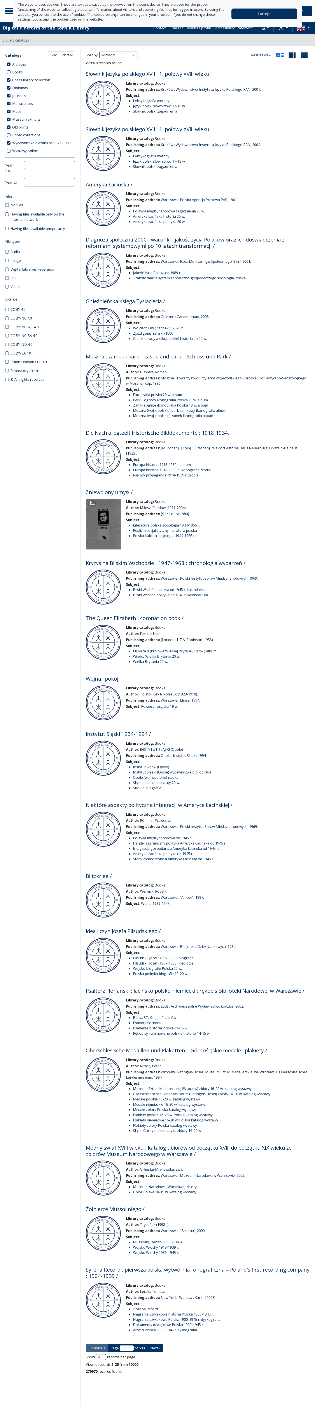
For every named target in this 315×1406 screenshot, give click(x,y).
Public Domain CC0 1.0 (28, 362)
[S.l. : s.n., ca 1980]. (175, 513)
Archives (19, 64)
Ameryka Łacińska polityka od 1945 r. (163, 853)
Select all (67, 55)
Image (15, 260)
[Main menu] (11, 11)
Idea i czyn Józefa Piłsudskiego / (123, 931)
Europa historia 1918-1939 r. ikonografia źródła (172, 470)
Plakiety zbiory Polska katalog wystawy (165, 1125)
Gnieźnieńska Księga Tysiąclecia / (125, 301)
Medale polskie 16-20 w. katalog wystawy (166, 1099)
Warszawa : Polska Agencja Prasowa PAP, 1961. (199, 199)
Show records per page (110, 1357)
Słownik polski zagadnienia (155, 111)
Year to (11, 182)
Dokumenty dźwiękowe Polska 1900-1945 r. (168, 1324)
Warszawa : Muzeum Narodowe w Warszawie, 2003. (203, 1175)
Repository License (26, 370)
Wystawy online (25, 150)
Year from (9, 168)
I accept (264, 13)
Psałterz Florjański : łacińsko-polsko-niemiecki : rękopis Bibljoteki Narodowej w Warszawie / (195, 990)
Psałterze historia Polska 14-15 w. (160, 1028)
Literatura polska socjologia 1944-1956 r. (166, 525)
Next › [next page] (155, 1348)
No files (16, 205)
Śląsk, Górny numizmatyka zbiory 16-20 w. (167, 1130)
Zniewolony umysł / (109, 492)
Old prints (20, 127)
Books (17, 72)
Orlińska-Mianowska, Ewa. (161, 1169)
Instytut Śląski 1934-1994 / (118, 733)
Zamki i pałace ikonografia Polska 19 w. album (170, 405)
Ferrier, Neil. (150, 633)
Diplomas (20, 87)
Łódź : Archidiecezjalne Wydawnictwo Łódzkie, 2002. (202, 1006)
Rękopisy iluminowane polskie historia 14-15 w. (171, 1033)
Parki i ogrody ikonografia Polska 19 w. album (170, 400)
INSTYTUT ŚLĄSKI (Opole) (161, 749)
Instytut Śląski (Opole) (151, 767)
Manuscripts (22, 103)
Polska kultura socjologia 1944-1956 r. (164, 535)
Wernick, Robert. (153, 891)
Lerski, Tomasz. (153, 1291)
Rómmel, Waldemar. (156, 820)
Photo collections (26, 135)
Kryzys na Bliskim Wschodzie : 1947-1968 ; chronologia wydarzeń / (165, 563)
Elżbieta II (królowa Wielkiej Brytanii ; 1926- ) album (174, 651)
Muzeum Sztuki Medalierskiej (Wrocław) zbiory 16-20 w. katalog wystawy (192, 1088)
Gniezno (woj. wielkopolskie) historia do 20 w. (170, 338)
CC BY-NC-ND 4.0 (24, 327)
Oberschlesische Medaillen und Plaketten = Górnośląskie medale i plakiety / (176, 1050)
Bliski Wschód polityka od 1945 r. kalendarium (170, 595)
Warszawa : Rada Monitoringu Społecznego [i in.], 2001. (206, 261)
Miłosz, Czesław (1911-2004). (163, 507)
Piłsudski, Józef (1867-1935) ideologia (163, 963)
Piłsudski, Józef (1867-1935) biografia (163, 958)
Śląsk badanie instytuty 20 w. (156, 782)
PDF (13, 278)
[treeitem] (40, 64)
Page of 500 (127, 1348)
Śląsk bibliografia (147, 788)
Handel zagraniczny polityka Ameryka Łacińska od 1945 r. (179, 843)
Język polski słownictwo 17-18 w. (159, 106)
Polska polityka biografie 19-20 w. (160, 973)
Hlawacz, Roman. (153, 372)
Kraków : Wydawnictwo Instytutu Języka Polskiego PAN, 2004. (211, 144)
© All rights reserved (27, 379)
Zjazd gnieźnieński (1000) (153, 333)
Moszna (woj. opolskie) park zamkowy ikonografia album (179, 410)
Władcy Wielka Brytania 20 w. (156, 656)
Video (15, 286)
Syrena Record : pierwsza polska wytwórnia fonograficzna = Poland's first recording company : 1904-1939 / (198, 1272)
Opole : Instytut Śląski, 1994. (183, 755)
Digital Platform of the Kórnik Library (46, 28)
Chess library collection (31, 80)
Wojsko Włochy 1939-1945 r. (156, 1252)
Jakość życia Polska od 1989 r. (157, 272)
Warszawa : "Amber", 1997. (182, 897)
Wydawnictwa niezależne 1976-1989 (41, 143)
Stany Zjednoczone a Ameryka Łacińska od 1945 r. (173, 859)
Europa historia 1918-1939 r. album (162, 464)
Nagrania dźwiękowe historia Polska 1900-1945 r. (173, 1314)
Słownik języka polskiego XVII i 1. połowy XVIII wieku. (148, 73)
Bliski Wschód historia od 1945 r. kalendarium (170, 589)
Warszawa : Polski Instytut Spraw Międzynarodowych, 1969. (209, 578)
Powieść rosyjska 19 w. (159, 706)
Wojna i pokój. (103, 678)
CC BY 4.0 (18, 309)
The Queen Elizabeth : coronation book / (135, 618)
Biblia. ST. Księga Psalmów (154, 1017)
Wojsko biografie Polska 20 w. (157, 968)
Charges (176, 28)
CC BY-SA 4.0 (20, 353)
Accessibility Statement (234, 28)
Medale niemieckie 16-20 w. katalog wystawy (169, 1104)
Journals (19, 95)
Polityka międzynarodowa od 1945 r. (162, 838)
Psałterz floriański (148, 1022)
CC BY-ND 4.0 (21, 344)
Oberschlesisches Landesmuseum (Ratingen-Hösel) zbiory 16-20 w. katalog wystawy (201, 1093)
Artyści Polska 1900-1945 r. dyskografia (165, 1330)
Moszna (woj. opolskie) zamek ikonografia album (173, 415)
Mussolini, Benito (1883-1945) (157, 1242)
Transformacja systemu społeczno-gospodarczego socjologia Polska (189, 278)
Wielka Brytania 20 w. (150, 661)
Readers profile (199, 28)
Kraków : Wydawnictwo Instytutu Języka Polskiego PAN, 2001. (211, 89)
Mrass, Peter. (151, 1066)
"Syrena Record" (146, 1309)
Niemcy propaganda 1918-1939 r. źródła (165, 475)
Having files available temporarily (37, 228)
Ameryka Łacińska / (109, 184)
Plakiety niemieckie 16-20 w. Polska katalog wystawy (175, 1120)
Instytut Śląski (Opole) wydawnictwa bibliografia (172, 772)
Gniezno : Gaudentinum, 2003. (185, 316)
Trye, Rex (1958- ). (154, 1224)
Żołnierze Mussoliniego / (115, 1209)
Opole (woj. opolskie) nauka (155, 777)
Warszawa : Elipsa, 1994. (180, 700)
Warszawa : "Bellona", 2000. (183, 1230)
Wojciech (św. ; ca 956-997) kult (158, 328)
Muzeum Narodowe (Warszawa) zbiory (165, 1186)
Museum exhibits (26, 119)
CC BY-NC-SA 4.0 (23, 335)
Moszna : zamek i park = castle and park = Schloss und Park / (158, 356)
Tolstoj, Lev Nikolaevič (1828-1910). (169, 694)
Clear (53, 55)
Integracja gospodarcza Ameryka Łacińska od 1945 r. (176, 848)
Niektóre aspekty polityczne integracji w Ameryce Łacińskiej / (159, 804)
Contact (159, 28)
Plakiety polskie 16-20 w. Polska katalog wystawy (173, 1114)
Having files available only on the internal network (37, 217)
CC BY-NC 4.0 (21, 318)
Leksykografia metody (151, 100)
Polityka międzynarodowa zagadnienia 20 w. (169, 211)
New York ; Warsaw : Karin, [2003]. (188, 1297)
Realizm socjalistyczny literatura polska (165, 530)
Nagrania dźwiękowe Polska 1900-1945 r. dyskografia (176, 1319)
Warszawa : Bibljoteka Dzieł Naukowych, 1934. (198, 946)
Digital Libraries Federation (32, 269)
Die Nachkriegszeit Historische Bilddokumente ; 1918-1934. (157, 432)
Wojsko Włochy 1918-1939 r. (156, 1247)
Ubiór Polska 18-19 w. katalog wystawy (164, 1192)
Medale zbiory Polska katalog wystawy (164, 1109)
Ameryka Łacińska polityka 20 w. (159, 221)
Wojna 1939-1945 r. (157, 903)
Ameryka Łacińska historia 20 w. (159, 216)
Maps (16, 111)
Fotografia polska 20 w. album (157, 394)
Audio (15, 251)
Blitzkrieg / (99, 875)
